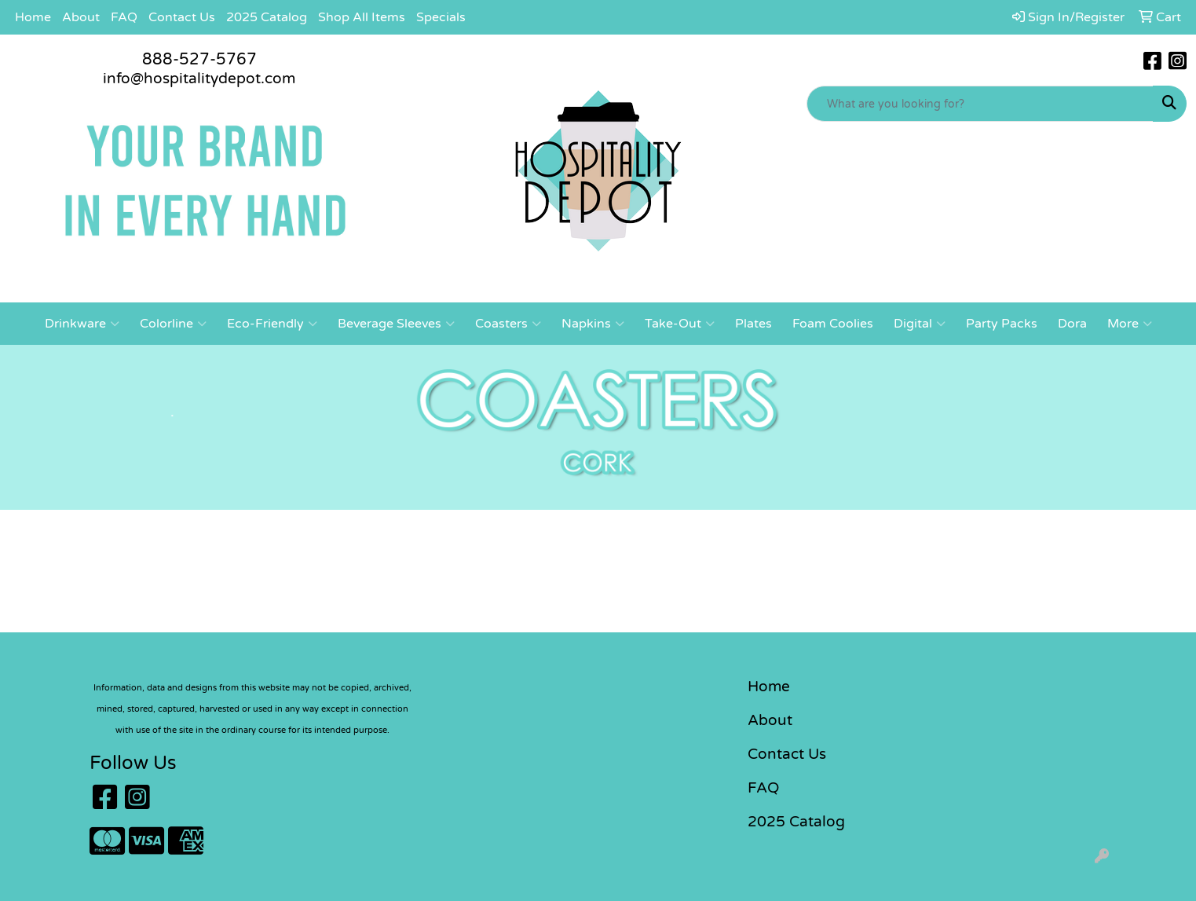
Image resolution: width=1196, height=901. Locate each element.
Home (33, 17)
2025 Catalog (266, 17)
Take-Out (680, 323)
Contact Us (181, 17)
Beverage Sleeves (396, 323)
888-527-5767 (199, 59)
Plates (753, 323)
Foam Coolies (832, 323)
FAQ (124, 17)
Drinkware (82, 323)
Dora (1072, 323)
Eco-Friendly (272, 323)
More (1129, 323)
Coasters (508, 323)
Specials (441, 17)
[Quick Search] (980, 104)
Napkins (592, 323)
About (81, 17)
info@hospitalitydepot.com (199, 78)
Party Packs (1001, 323)
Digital (919, 323)
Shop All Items (361, 17)
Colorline (173, 323)
